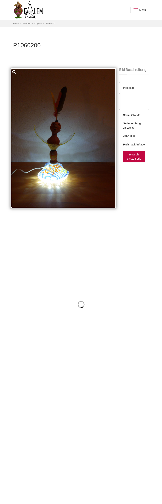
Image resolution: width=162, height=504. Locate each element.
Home (16, 23)
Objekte (38, 23)
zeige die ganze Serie (134, 156)
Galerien (27, 23)
